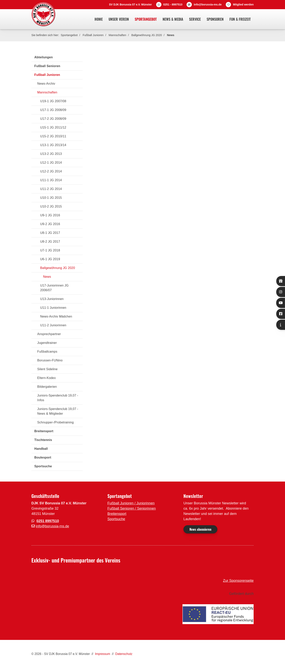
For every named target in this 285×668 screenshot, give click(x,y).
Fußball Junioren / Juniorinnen (131, 503)
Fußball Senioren (47, 66)
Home (99, 19)
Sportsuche (43, 466)
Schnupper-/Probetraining (55, 422)
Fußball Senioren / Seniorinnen (131, 508)
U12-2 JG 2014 (51, 171)
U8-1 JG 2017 (50, 232)
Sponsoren (215, 19)
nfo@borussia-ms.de (53, 526)
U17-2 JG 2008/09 (53, 118)
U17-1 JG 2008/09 (53, 110)
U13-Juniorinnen (52, 299)
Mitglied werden (243, 4)
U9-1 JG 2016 (50, 215)
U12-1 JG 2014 (51, 162)
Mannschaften (117, 35)
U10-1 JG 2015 (51, 197)
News (170, 35)
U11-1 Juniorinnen (53, 307)
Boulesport (42, 457)
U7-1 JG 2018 (50, 250)
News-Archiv (46, 83)
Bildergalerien (47, 386)
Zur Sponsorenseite (238, 581)
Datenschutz (123, 654)
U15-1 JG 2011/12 (53, 127)
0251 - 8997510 (172, 4)
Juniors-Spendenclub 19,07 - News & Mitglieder (57, 411)
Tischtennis (43, 440)
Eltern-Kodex (46, 378)
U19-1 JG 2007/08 (53, 101)
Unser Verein (119, 19)
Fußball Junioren (93, 35)
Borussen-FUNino (50, 360)
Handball (41, 448)
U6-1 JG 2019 (50, 259)
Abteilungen (43, 57)
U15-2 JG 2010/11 (53, 136)
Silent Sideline (47, 369)
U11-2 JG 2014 (51, 189)
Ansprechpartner (49, 334)
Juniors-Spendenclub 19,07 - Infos (57, 398)
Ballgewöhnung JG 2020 (146, 35)
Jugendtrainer (47, 342)
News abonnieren (200, 529)
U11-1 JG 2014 (51, 180)
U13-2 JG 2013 (51, 153)
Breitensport (43, 431)
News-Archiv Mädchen (56, 316)
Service (195, 19)
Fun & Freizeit (240, 19)
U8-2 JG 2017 (50, 241)
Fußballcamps (47, 351)
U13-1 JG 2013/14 (53, 145)
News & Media (173, 19)
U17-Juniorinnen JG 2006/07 (54, 288)
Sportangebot (146, 19)
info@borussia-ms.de (208, 4)
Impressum (102, 654)
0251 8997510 (47, 521)
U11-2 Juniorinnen (53, 325)
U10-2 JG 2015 (51, 206)
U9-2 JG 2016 (50, 224)
